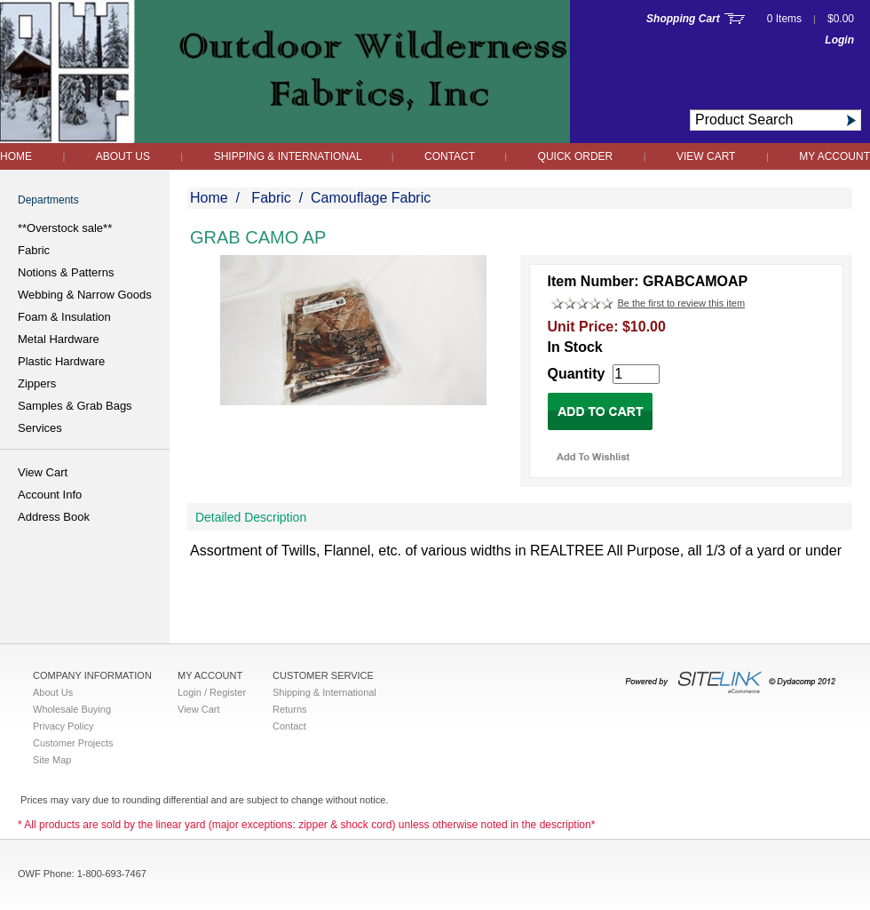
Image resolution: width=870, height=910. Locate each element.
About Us (123, 156)
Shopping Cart (683, 18)
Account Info (50, 494)
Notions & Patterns (66, 272)
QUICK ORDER (575, 156)
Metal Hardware (58, 339)
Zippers (37, 383)
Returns (290, 709)
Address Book (54, 516)
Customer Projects (73, 743)
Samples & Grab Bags (75, 405)
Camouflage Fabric (371, 197)
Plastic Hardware (61, 361)
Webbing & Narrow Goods (85, 294)
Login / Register (212, 692)
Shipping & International (289, 156)
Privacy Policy (63, 726)
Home (16, 156)
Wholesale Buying (72, 709)
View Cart (705, 156)
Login (839, 40)
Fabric (34, 250)
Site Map (52, 759)
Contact (451, 156)
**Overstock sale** (65, 228)
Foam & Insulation (64, 316)
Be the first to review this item (681, 303)
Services (40, 428)
